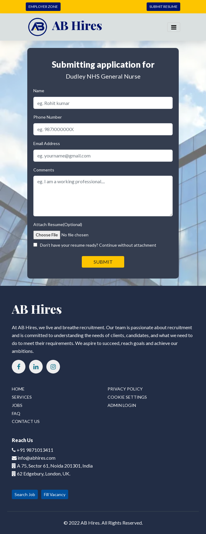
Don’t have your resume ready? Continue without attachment (94, 245)
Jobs (17, 405)
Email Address (46, 143)
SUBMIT (103, 262)
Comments (43, 169)
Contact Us (26, 421)
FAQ (16, 413)
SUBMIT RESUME (163, 6)
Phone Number (47, 117)
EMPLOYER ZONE (43, 6)
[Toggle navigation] (173, 27)
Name (38, 90)
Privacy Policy (125, 388)
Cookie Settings (127, 397)
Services (22, 397)
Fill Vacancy (54, 494)
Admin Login (122, 405)
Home (18, 388)
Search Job (25, 494)
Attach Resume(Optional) (57, 224)
